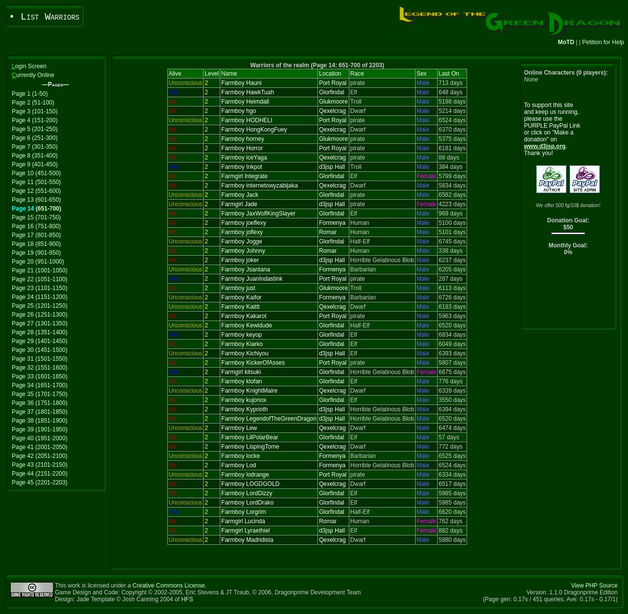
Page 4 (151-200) (34, 120)
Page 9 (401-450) (34, 164)
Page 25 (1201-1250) (39, 305)
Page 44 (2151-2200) (39, 473)
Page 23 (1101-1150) (39, 288)
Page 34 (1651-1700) (39, 385)
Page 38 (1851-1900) (39, 420)
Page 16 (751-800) (36, 226)
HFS (187, 599)
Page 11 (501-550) (36, 182)
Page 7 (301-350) (34, 146)
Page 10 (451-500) (36, 173)
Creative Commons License (168, 585)
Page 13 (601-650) (36, 199)
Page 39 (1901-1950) (39, 429)
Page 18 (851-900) (36, 243)
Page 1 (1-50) (30, 93)
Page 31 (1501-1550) (39, 358)
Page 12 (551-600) (36, 190)
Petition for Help (603, 42)
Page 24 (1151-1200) (39, 297)
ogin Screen (29, 66)
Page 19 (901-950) (36, 252)
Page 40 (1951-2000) (39, 438)
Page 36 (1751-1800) (39, 403)
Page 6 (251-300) (34, 137)
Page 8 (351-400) (34, 155)
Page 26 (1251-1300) (39, 314)
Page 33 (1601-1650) (39, 376)
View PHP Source (594, 585)
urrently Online (33, 75)
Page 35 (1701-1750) (39, 394)
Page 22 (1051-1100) (39, 279)
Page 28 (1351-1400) (39, 332)
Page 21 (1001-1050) (39, 270)
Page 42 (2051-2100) (39, 456)
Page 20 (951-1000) (38, 261)
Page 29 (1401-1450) (39, 341)
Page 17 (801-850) (36, 235)
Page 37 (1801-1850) (39, 411)
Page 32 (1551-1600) (39, 367)
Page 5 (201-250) (34, 129)
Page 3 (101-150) (34, 111)
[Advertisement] (568, 294)
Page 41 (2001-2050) (39, 447)
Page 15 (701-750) (36, 217)
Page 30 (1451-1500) (39, 350)
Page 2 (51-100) (33, 102)
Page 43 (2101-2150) (39, 464)
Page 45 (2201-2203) (39, 482)
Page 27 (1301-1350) (39, 323)
